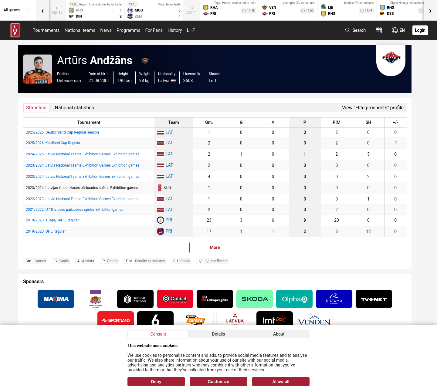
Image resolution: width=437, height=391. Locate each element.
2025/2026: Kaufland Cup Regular (53, 143)
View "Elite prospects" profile (373, 108)
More (215, 247)
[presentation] (42, 10)
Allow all (281, 381)
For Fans (154, 30)
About (278, 334)
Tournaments (46, 30)
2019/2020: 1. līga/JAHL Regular (52, 220)
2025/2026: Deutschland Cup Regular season (62, 132)
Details (218, 334)
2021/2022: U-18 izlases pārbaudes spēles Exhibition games (74, 209)
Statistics (36, 108)
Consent (158, 334)
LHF (191, 30)
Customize (218, 381)
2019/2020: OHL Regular (46, 231)
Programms (128, 30)
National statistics (74, 108)
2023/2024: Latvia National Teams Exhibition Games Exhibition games (82, 165)
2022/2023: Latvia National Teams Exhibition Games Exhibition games (82, 199)
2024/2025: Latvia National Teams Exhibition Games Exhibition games (82, 154)
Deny (156, 381)
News (106, 30)
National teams (80, 30)
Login (420, 30)
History (175, 30)
